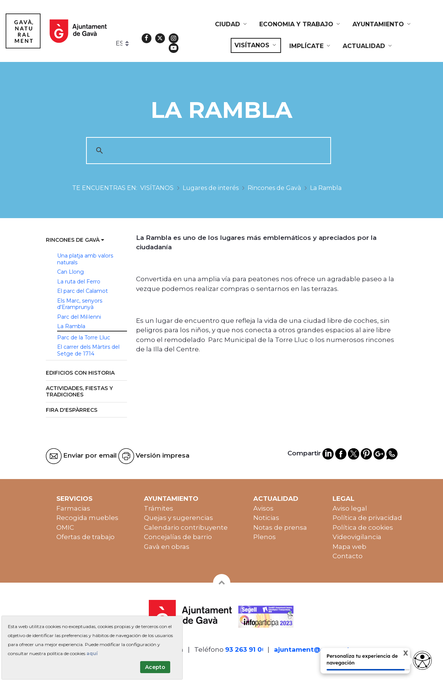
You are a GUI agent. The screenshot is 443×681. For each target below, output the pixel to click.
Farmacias (73, 508)
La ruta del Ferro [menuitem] (78, 281)
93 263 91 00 (245, 649)
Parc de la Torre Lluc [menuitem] (83, 337)
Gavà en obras (166, 546)
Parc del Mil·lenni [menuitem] (79, 316)
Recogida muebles (87, 517)
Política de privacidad (367, 517)
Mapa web (349, 546)
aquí (92, 653)
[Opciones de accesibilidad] (422, 660)
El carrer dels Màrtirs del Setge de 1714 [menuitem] (88, 350)
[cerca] (207, 150)
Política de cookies (363, 527)
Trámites (158, 508)
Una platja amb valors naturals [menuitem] (85, 259)
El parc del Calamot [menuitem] (82, 291)
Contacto (348, 556)
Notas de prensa (280, 527)
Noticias (266, 517)
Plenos (264, 537)
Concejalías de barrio (178, 537)
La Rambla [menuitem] (71, 326)
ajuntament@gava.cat (312, 649)
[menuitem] (231, 24)
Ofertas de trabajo (85, 537)
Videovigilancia (357, 537)
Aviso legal (350, 508)
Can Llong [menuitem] (70, 271)
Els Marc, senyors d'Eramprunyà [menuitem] (79, 304)
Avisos (263, 508)
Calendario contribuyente (186, 527)
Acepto (155, 667)
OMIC (65, 527)
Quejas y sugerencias (178, 517)
